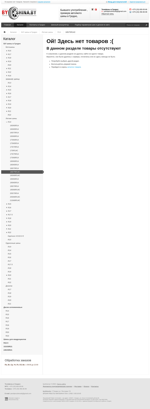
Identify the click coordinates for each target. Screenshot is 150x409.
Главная (7, 25)
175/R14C (14, 151)
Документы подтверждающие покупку (57, 386)
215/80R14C (15, 200)
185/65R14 (14, 165)
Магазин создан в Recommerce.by (14, 398)
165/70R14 (14, 133)
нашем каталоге (44, 2)
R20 (9, 65)
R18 (9, 58)
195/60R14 (14, 179)
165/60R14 (14, 126)
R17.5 (10, 215)
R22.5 (6, 343)
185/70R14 (14, 168)
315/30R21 (8, 347)
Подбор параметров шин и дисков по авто (92, 25)
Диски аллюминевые (13, 307)
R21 (9, 68)
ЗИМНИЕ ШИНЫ (13, 79)
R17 (9, 54)
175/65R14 (14, 143)
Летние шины (11, 118)
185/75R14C (15, 172)
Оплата (86, 386)
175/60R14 (14, 140)
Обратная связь (107, 14)
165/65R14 (14, 129)
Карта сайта (61, 384)
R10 (9, 247)
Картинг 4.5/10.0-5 (16, 236)
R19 (9, 61)
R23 (9, 240)
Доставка (77, 386)
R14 (9, 86)
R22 (9, 72)
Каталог (20, 25)
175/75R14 (14, 154)
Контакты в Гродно (37, 25)
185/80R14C (15, 175)
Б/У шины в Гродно (12, 44)
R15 (9, 51)
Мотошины (10, 47)
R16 (9, 76)
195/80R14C (15, 190)
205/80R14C (15, 197)
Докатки (9, 286)
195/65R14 (14, 183)
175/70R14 (14, 147)
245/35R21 (8, 350)
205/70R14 (14, 193)
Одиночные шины (13, 243)
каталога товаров (74, 67)
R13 (9, 83)
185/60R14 (14, 161)
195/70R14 (14, 186)
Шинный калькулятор (60, 25)
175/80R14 (14, 158)
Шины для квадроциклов (15, 339)
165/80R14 (14, 136)
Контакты (95, 386)
